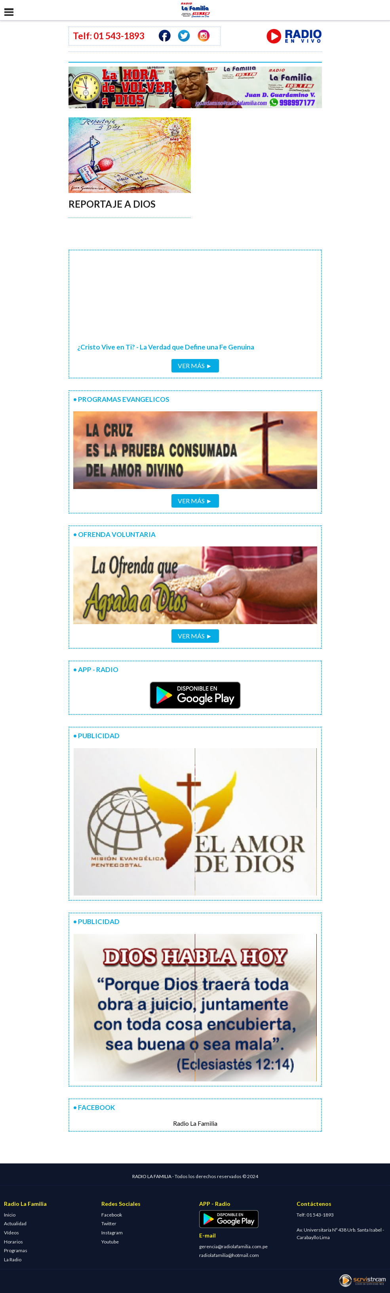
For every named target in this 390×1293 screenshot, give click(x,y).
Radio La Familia (195, 1123)
